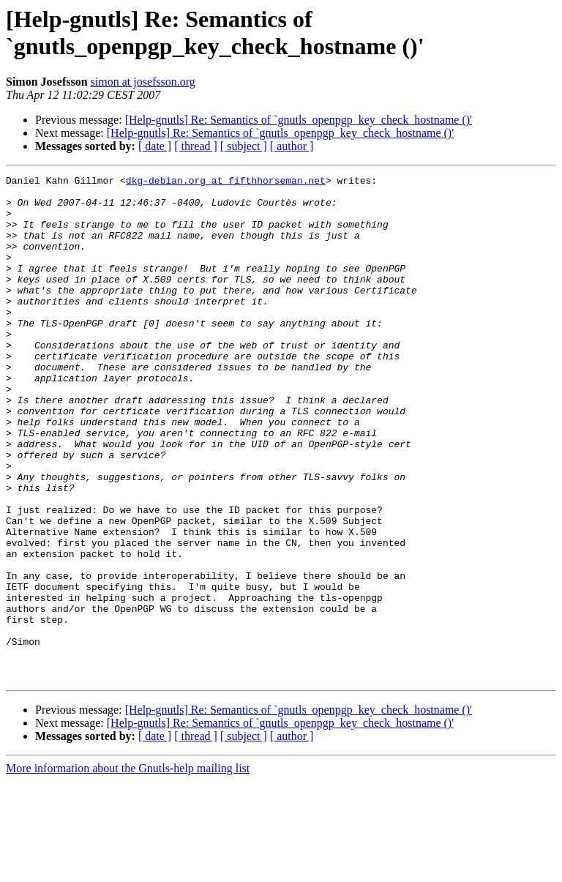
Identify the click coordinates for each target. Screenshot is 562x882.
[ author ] (292, 146)
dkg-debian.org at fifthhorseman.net (226, 182)
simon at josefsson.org (143, 81)
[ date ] (154, 146)
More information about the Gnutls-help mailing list (128, 869)
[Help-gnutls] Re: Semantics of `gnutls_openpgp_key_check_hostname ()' (298, 119)
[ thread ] (195, 146)
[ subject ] (243, 146)
